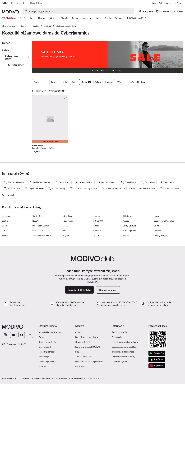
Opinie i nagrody (119, 428)
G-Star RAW (98, 288)
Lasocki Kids (38, 298)
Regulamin (24, 445)
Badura (5, 293)
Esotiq (5, 288)
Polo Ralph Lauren (40, 293)
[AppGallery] (156, 432)
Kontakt (42, 433)
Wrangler (97, 298)
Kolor (65, 82)
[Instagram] (5, 402)
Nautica (157, 298)
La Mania (6, 283)
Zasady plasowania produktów (125, 409)
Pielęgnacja (117, 404)
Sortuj (39, 82)
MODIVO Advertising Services (89, 428)
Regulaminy (80, 433)
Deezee (96, 283)
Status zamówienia (47, 409)
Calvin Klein (37, 283)
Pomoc (180, 3)
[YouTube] (13, 402)
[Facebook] (21, 402)
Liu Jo (156, 293)
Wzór (119, 82)
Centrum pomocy (46, 428)
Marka (86, 82)
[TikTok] (30, 402)
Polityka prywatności (60, 445)
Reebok (5, 302)
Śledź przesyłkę (45, 414)
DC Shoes (97, 302)
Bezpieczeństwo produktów (124, 414)
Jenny (156, 283)
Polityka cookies (77, 445)
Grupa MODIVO (82, 409)
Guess (126, 288)
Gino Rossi (67, 283)
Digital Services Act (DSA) (123, 424)
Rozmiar (54, 82)
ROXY (35, 288)
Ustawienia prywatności (40, 445)
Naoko (126, 302)
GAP (4, 298)
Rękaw (98, 82)
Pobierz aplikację (166, 3)
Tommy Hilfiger (160, 302)
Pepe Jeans (68, 288)
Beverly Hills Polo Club (164, 288)
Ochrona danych (92, 445)
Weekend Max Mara (41, 302)
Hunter (96, 293)
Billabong (127, 283)
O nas (78, 399)
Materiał (109, 82)
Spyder (66, 302)
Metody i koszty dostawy (50, 399)
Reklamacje (44, 424)
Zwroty (42, 404)
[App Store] (156, 426)
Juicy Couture (129, 293)
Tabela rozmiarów (120, 399)
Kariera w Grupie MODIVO (87, 414)
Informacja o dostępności (123, 419)
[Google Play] (156, 420)
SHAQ (65, 293)
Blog (154, 3)
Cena (74, 82)
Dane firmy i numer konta (86, 404)
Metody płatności (47, 419)
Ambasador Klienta (83, 424)
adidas (65, 298)
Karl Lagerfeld (129, 298)
